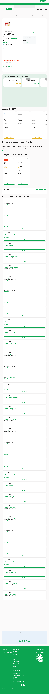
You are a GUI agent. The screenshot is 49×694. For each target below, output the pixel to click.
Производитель (5, 145)
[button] (24, 203)
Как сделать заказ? (35, 3)
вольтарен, (24, 8)
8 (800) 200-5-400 (33, 1)
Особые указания (25, 148)
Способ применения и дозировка (37, 146)
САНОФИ (20, 48)
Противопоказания (39, 145)
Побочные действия (27, 146)
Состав (10, 145)
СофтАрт (13, 688)
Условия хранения (33, 148)
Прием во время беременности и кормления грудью (12, 146)
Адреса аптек (29, 3)
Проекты (25, 3)
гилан (30, 8)
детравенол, (19, 8)
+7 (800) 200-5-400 (7, 652)
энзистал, (27, 8)
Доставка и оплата (43, 3)
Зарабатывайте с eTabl (18, 3)
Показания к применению (30, 145)
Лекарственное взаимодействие (15, 148)
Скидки (9, 12)
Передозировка (5, 148)
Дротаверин (20, 54)
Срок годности (40, 148)
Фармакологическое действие (18, 145)
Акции (4, 12)
